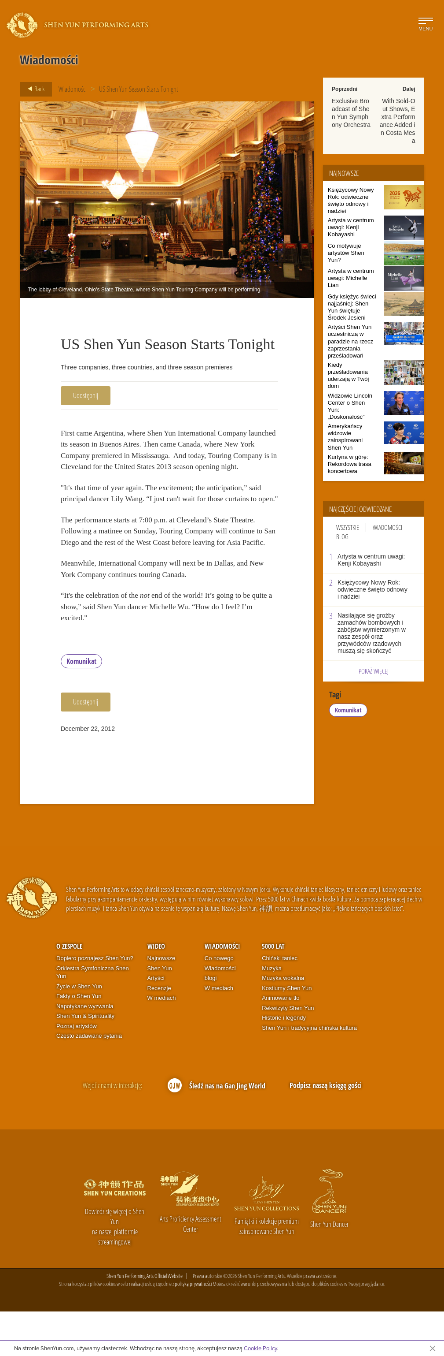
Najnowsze (161, 1002)
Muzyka (272, 1013)
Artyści (156, 1023)
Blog (342, 536)
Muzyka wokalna (283, 1023)
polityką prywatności (193, 1329)
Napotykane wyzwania (84, 1050)
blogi (210, 1023)
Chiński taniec (279, 1002)
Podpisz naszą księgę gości (326, 1130)
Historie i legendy (284, 1062)
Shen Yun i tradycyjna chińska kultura (309, 1072)
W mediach (161, 1042)
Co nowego (219, 1002)
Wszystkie (347, 527)
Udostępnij (85, 395)
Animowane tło (280, 1042)
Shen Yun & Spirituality (85, 1061)
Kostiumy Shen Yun (287, 1032)
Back (33, 89)
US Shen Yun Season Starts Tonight (138, 89)
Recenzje (159, 1032)
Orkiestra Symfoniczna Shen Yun (92, 1017)
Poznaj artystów (76, 1070)
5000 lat (273, 991)
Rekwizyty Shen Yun (288, 1052)
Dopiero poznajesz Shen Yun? (94, 1002)
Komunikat (81, 706)
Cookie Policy (260, 1348)
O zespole (69, 991)
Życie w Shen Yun (79, 1031)
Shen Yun (159, 1013)
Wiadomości (73, 89)
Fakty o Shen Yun (78, 1041)
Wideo (156, 991)
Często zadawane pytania (89, 1080)
